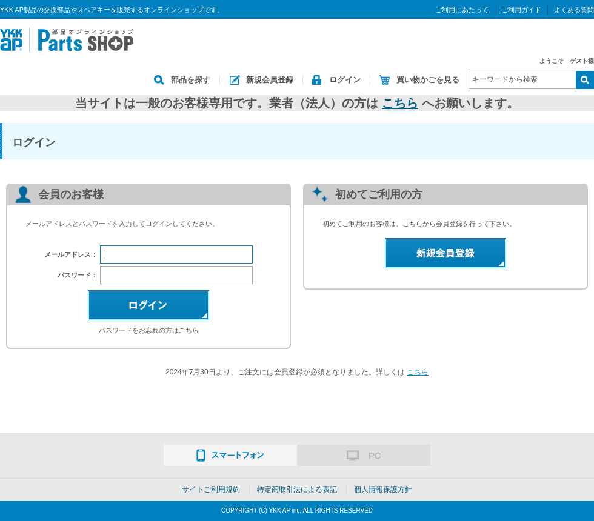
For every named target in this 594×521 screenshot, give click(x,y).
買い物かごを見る (427, 79)
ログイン (345, 79)
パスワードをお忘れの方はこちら (149, 330)
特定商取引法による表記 (297, 489)
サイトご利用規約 (211, 489)
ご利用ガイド (521, 9)
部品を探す (190, 79)
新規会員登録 (269, 79)
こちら (400, 103)
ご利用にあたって (462, 9)
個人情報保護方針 (383, 489)
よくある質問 (574, 9)
